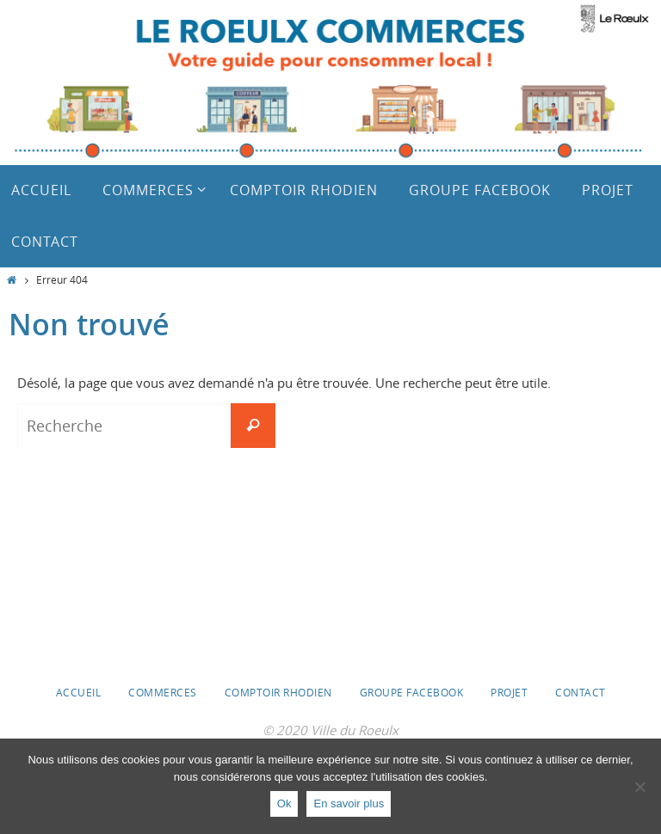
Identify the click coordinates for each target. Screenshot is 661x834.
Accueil (79, 692)
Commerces (162, 692)
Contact (580, 692)
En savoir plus (348, 803)
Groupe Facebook (412, 692)
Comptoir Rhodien (278, 692)
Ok (284, 803)
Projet (509, 692)
